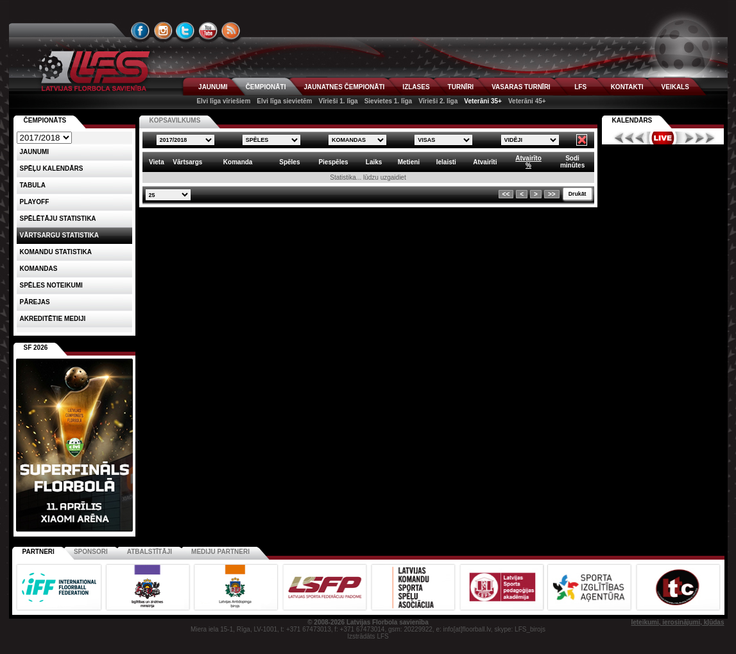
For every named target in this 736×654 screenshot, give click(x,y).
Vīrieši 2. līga (438, 101)
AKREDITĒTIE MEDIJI (53, 318)
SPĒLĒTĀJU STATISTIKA (58, 218)
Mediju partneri (220, 551)
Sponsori (91, 551)
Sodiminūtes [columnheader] (572, 162)
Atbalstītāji (149, 551)
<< (506, 194)
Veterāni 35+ (483, 101)
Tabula (33, 185)
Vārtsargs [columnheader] (187, 162)
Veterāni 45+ (527, 101)
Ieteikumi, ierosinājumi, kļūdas (677, 622)
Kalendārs (632, 120)
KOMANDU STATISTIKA (56, 251)
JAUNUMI (213, 86)
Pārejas (35, 301)
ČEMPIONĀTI (266, 86)
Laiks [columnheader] (374, 162)
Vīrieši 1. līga (337, 101)
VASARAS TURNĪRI (521, 86)
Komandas (39, 268)
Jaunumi (34, 151)
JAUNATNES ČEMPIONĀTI (344, 86)
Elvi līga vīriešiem (223, 101)
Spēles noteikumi (51, 285)
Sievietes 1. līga (388, 101)
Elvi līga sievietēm (284, 101)
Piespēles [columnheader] (333, 162)
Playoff (34, 201)
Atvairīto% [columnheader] (528, 162)
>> (552, 194)
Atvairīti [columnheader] (485, 162)
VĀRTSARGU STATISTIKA (59, 235)
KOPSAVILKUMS (175, 120)
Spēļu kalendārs (51, 168)
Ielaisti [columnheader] (446, 162)
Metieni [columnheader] (409, 162)
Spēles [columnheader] (289, 162)
